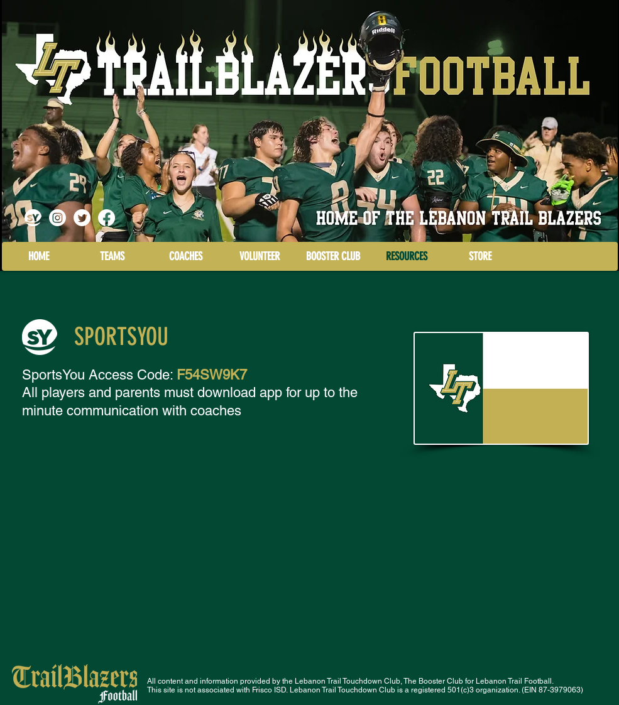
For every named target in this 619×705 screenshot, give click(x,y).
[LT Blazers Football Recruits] (82, 217)
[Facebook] (106, 217)
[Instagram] (57, 217)
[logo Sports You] (33, 217)
